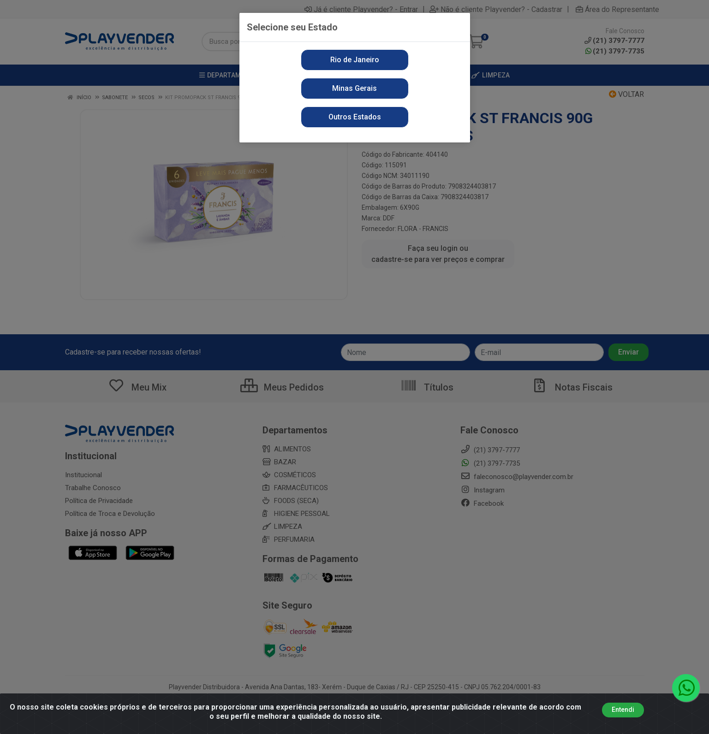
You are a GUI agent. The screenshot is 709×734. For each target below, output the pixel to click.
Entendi (623, 710)
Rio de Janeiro (354, 59)
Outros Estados (354, 116)
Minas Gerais (354, 88)
